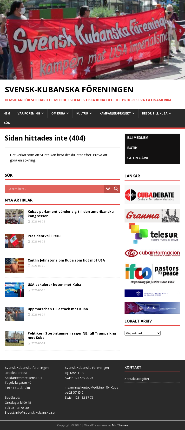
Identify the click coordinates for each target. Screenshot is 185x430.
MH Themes (120, 425)
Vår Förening (29, 113)
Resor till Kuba (154, 113)
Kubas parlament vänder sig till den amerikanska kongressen (71, 213)
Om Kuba (58, 113)
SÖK (7, 123)
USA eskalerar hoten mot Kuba (54, 284)
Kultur (82, 113)
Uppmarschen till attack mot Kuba (58, 309)
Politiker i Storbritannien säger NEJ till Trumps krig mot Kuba (72, 335)
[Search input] (55, 189)
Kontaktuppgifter (137, 378)
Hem (7, 113)
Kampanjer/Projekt (115, 113)
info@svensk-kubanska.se (35, 412)
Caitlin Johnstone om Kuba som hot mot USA (66, 260)
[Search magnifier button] (116, 189)
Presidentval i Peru (44, 236)
